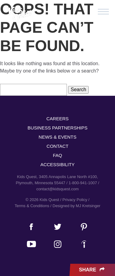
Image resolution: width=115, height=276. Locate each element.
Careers (57, 118)
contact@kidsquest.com (57, 189)
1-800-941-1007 (83, 183)
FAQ (57, 155)
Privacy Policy (75, 199)
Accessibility (57, 164)
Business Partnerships (57, 127)
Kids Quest (19, 14)
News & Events (57, 137)
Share (92, 270)
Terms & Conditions (32, 205)
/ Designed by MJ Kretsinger (75, 205)
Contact (57, 146)
